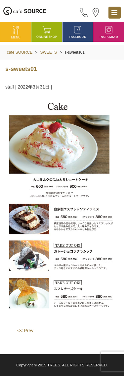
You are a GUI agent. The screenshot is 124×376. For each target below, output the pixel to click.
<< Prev (25, 330)
